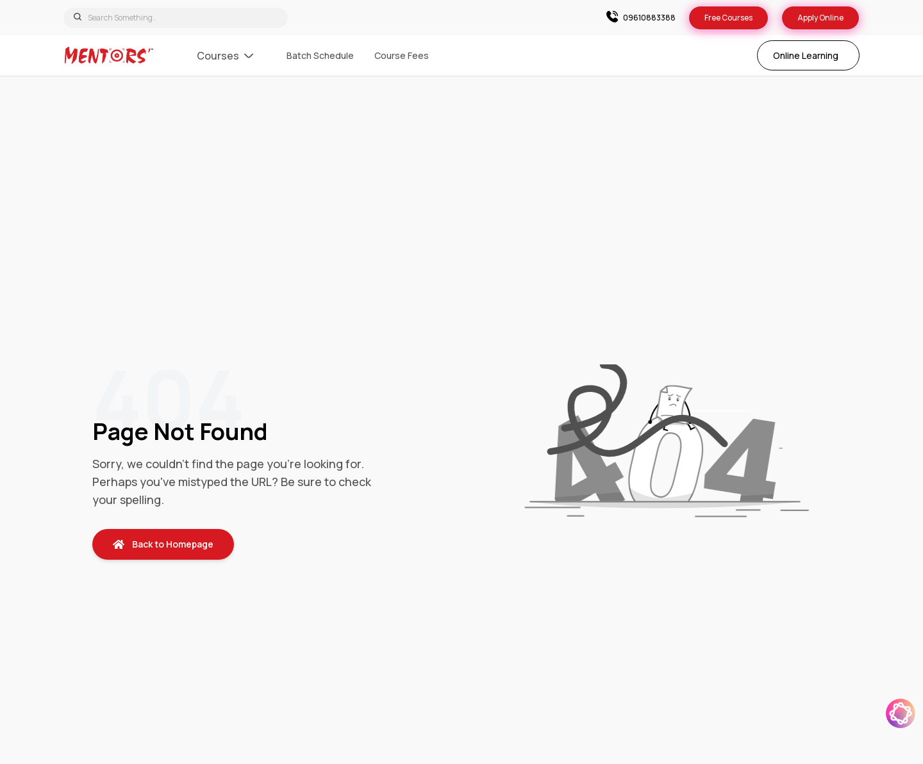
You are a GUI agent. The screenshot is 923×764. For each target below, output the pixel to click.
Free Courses (728, 17)
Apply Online (820, 17)
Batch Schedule (320, 55)
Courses (225, 55)
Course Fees (401, 55)
